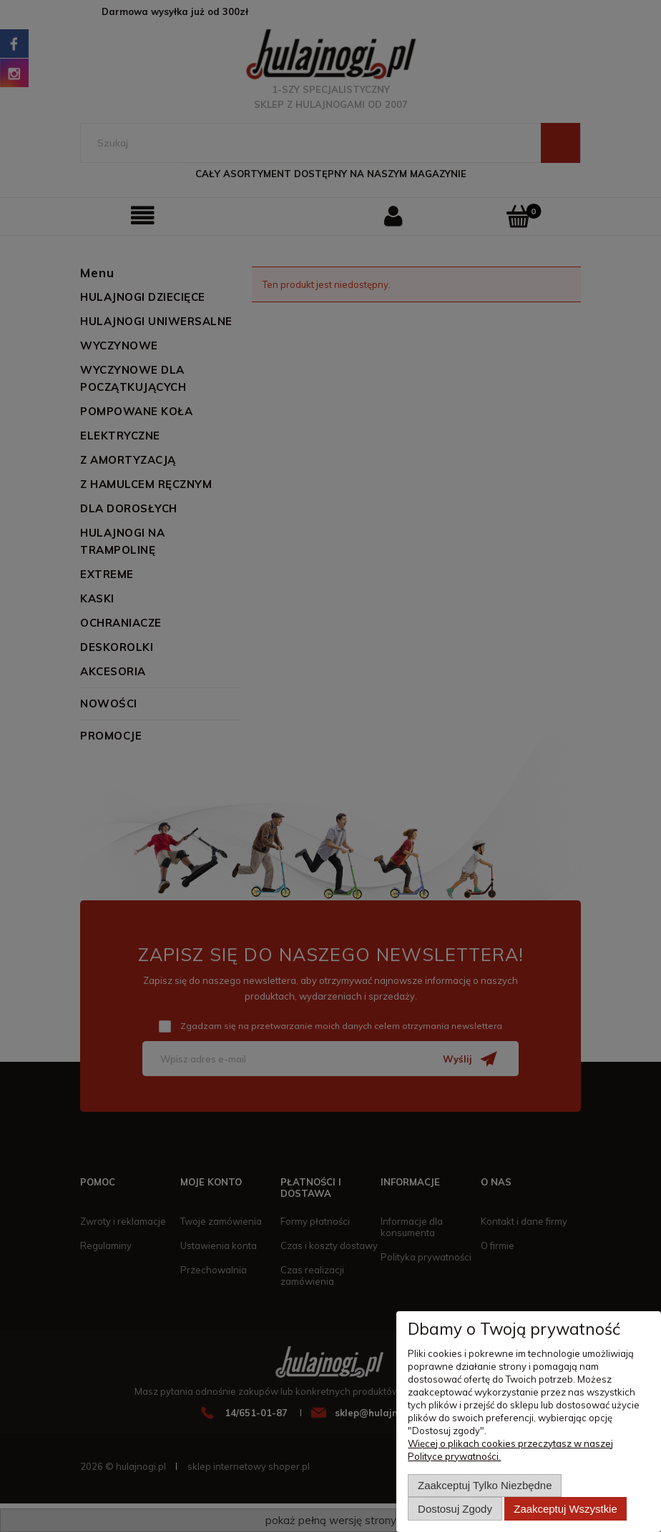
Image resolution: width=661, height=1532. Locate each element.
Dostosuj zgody (455, 1509)
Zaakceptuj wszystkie (565, 1509)
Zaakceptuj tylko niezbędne (485, 1485)
